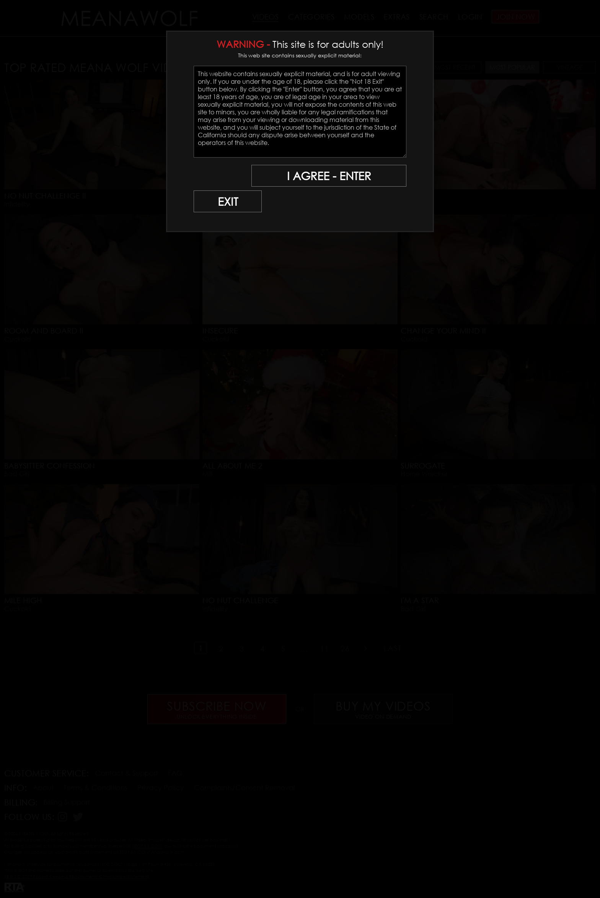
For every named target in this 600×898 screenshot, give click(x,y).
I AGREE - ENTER (332, 176)
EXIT (220, 176)
